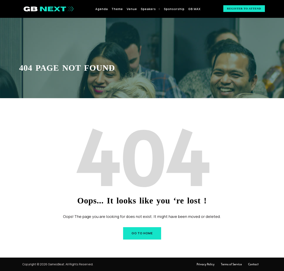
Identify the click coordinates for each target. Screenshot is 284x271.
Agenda (101, 9)
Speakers (148, 9)
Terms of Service (231, 264)
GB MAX (194, 9)
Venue (132, 9)
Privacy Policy (205, 264)
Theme (117, 9)
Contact (253, 264)
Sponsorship (174, 9)
